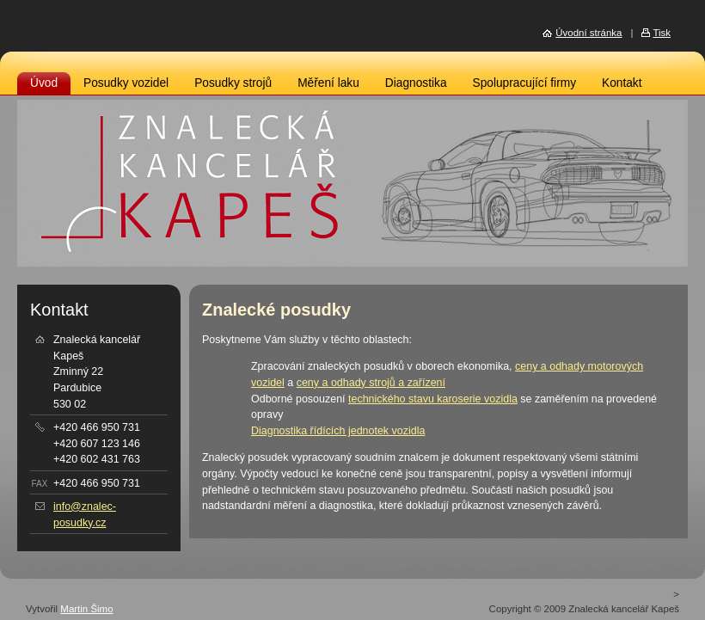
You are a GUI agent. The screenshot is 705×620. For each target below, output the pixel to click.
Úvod (44, 83)
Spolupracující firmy (524, 83)
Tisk (662, 33)
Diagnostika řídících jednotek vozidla (338, 431)
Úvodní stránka (588, 33)
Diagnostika (416, 83)
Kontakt (622, 83)
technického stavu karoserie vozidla (433, 399)
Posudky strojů (233, 83)
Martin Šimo (86, 609)
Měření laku (328, 83)
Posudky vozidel (126, 83)
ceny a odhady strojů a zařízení (371, 383)
